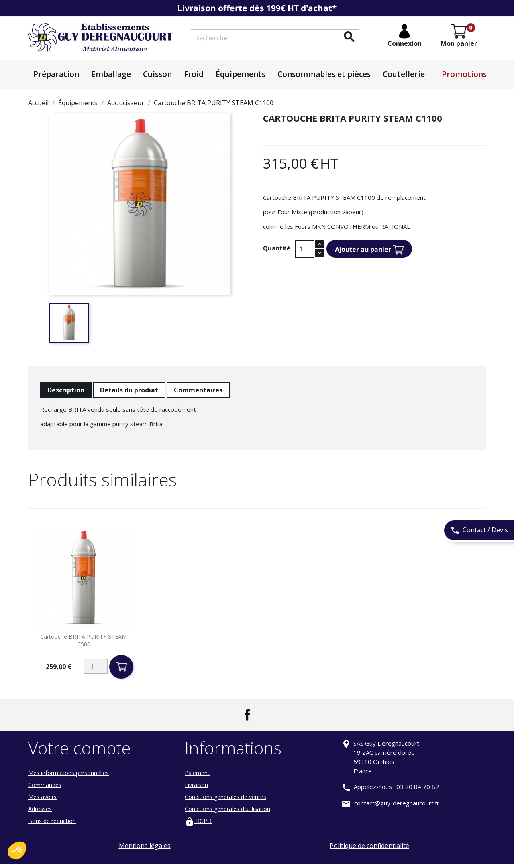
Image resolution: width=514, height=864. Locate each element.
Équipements (240, 74)
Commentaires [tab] (198, 390)
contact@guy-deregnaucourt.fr (396, 803)
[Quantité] (304, 249)
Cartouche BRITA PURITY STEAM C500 (83, 641)
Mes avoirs (42, 797)
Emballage (111, 74)
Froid (194, 74)
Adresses (40, 809)
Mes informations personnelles (68, 773)
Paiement (197, 773)
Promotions (464, 74)
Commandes (44, 785)
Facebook (247, 715)
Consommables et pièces (324, 74)
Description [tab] (65, 390)
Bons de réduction (52, 821)
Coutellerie (404, 74)
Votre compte (79, 747)
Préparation (56, 74)
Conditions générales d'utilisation (227, 809)
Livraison (196, 785)
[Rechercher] (275, 37)
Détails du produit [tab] (129, 390)
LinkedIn (267, 715)
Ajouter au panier (369, 249)
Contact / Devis (479, 530)
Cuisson (157, 74)
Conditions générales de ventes (225, 797)
